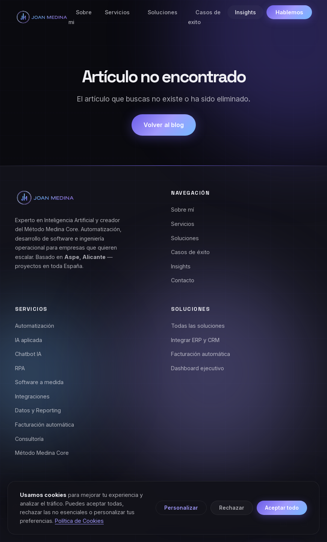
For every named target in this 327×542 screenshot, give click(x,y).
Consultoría (29, 439)
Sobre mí (182, 209)
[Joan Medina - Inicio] (41, 17)
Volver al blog (164, 125)
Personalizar (181, 508)
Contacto (182, 280)
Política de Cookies (79, 521)
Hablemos (289, 12)
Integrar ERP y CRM (195, 340)
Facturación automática (44, 424)
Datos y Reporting (38, 410)
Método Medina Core (42, 453)
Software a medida (39, 382)
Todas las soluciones (198, 325)
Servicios (117, 12)
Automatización (34, 325)
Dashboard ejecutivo (197, 368)
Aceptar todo (282, 508)
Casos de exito (204, 17)
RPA (20, 368)
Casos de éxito (190, 252)
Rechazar (231, 508)
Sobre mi (80, 17)
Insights (245, 12)
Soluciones (162, 12)
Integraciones (32, 396)
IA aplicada (28, 340)
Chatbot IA (28, 354)
